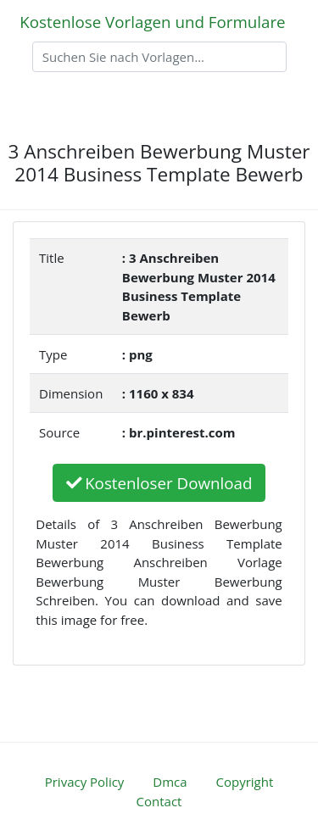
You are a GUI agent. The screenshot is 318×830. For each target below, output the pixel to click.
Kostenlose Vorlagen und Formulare (152, 21)
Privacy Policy (85, 781)
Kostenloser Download (159, 482)
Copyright (245, 781)
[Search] (159, 57)
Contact (159, 801)
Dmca (170, 781)
